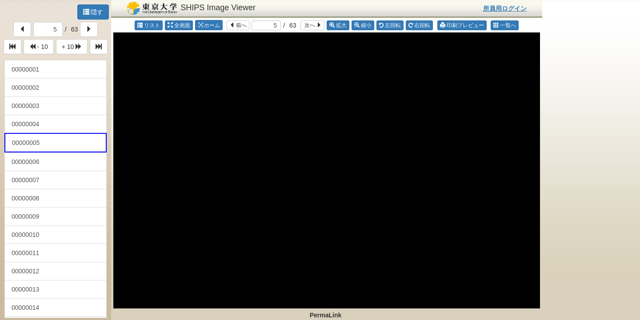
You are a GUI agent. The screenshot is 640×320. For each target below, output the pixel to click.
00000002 (25, 87)
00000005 (26, 142)
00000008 (25, 198)
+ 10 (72, 46)
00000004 (25, 124)
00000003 (25, 105)
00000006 (25, 161)
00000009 (25, 216)
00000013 (25, 289)
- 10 (38, 46)
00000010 (25, 234)
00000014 (25, 307)
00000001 (25, 69)
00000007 (25, 180)
